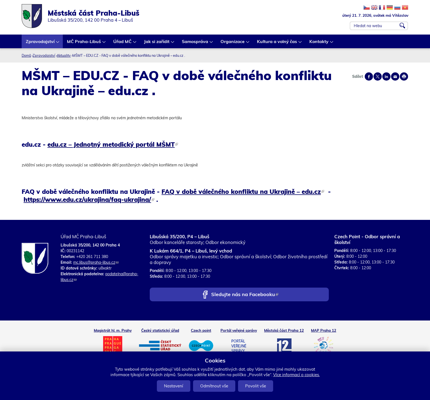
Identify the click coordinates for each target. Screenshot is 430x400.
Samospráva (195, 43)
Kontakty (319, 43)
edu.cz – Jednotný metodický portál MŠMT (112, 144)
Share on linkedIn (386, 76)
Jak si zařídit (157, 43)
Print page (404, 76)
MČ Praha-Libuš (84, 43)
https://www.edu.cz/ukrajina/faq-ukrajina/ (89, 199)
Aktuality (64, 55)
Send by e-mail (395, 76)
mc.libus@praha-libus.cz (95, 262)
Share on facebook (369, 76)
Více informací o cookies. (296, 374)
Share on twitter (378, 76)
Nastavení (173, 385)
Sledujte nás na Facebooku (244, 295)
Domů (26, 55)
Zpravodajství (40, 43)
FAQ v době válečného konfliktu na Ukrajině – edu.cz (243, 191)
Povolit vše (255, 385)
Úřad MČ (122, 43)
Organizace (232, 43)
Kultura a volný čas (277, 43)
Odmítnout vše (214, 385)
